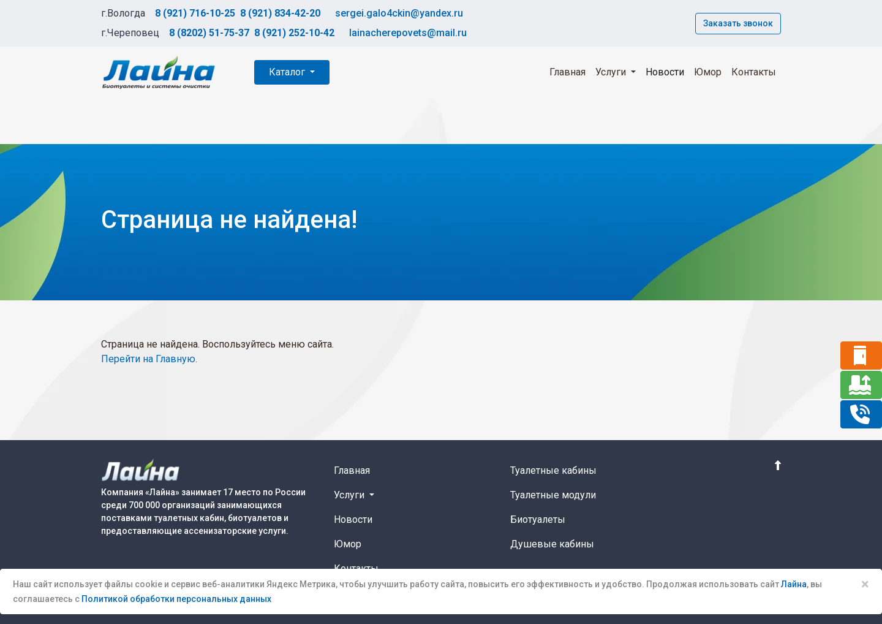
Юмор (708, 72)
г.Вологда (123, 13)
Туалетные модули (553, 495)
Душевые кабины (552, 544)
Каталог (288, 72)
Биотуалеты (537, 519)
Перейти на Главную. (149, 359)
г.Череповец (130, 33)
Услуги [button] (611, 72)
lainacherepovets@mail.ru (408, 33)
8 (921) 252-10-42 (294, 33)
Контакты (753, 72)
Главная (567, 72)
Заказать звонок (738, 23)
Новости (665, 72)
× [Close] (865, 584)
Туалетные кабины (553, 470)
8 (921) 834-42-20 (280, 13)
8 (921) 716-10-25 (195, 13)
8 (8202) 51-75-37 (209, 33)
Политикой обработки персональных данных (176, 599)
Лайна (794, 584)
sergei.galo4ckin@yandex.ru (399, 13)
